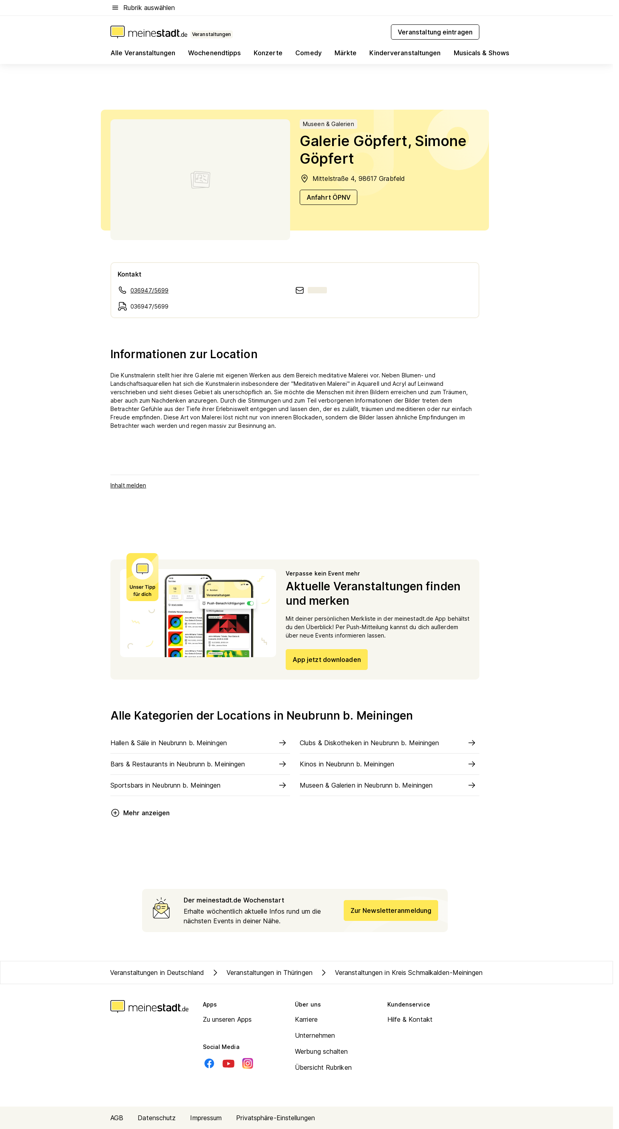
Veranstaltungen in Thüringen (261, 972)
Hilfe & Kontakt (410, 1019)
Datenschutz (157, 1118)
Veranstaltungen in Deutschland (157, 973)
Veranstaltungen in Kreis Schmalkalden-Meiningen (401, 972)
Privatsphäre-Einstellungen (275, 1118)
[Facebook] (209, 1063)
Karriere (306, 1019)
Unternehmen (315, 1035)
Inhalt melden (128, 485)
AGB (116, 1118)
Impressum (206, 1118)
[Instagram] (247, 1063)
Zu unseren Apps (227, 1019)
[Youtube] (228, 1063)
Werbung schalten (321, 1051)
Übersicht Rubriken (323, 1067)
